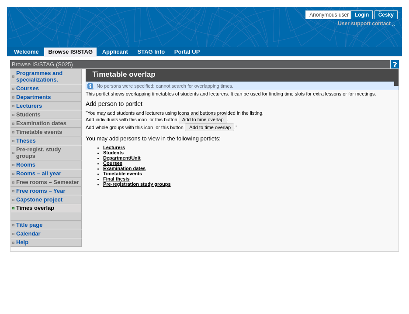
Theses (26, 140)
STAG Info (151, 51)
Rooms (25, 164)
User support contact (364, 23)
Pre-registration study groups (137, 184)
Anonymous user (329, 15)
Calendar (28, 233)
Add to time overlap (203, 119)
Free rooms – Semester (47, 182)
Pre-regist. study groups (38, 152)
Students (28, 114)
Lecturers (29, 105)
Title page (29, 225)
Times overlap (35, 208)
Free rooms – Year (41, 191)
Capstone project (39, 199)
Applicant (115, 51)
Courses (27, 88)
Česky (386, 15)
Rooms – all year (38, 173)
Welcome (26, 51)
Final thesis (116, 178)
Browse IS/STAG (70, 51)
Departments (33, 97)
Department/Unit (122, 157)
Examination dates (41, 123)
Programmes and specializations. (39, 76)
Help (22, 242)
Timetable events (39, 132)
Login (362, 15)
